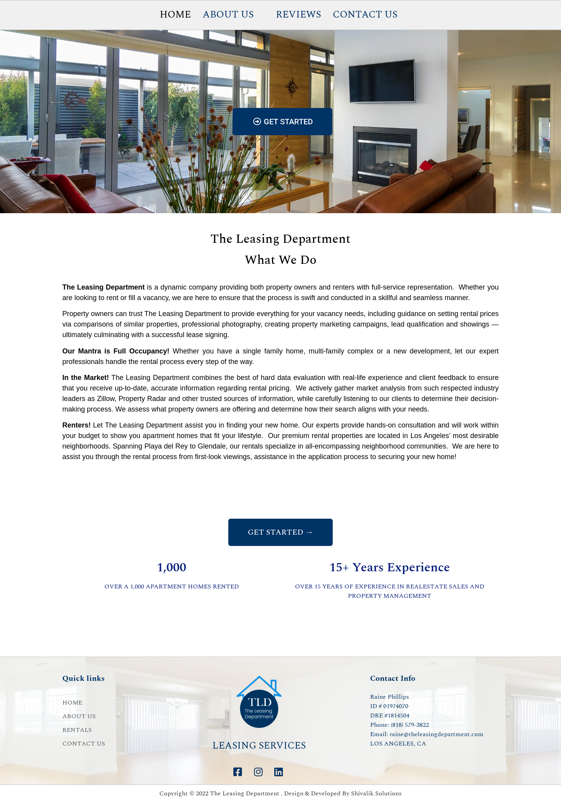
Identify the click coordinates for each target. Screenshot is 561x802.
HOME (175, 14)
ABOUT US (228, 14)
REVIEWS (298, 14)
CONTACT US (365, 14)
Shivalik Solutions (376, 793)
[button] (233, 15)
